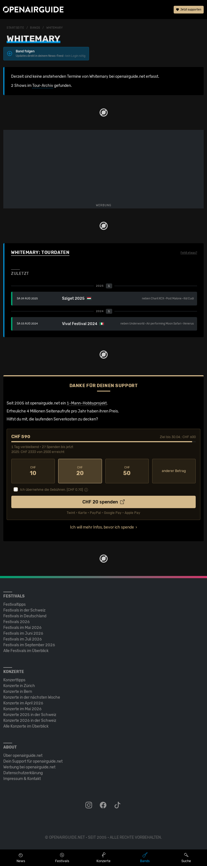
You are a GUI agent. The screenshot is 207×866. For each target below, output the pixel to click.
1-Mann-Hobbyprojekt (87, 403)
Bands (35, 28)
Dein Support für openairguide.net (33, 761)
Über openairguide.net (22, 755)
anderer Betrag (174, 471)
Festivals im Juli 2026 (22, 639)
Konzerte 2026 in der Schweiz (29, 720)
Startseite (15, 28)
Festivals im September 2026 (29, 645)
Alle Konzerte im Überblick (26, 726)
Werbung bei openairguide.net (29, 767)
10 (33, 471)
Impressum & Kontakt (22, 778)
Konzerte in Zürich (19, 685)
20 (79, 471)
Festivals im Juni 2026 (23, 633)
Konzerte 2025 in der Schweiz (29, 714)
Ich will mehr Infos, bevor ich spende (102, 527)
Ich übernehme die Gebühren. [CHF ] (51, 489)
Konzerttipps (14, 680)
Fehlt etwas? (189, 252)
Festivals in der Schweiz (24, 610)
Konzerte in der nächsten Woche (31, 697)
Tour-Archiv (42, 85)
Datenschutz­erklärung (23, 773)
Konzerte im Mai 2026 (22, 709)
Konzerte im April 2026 (23, 703)
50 (127, 471)
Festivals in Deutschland (24, 616)
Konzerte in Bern (17, 691)
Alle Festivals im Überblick (26, 650)
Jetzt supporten (188, 9)
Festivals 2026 (16, 622)
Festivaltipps (14, 604)
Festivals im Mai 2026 (22, 627)
